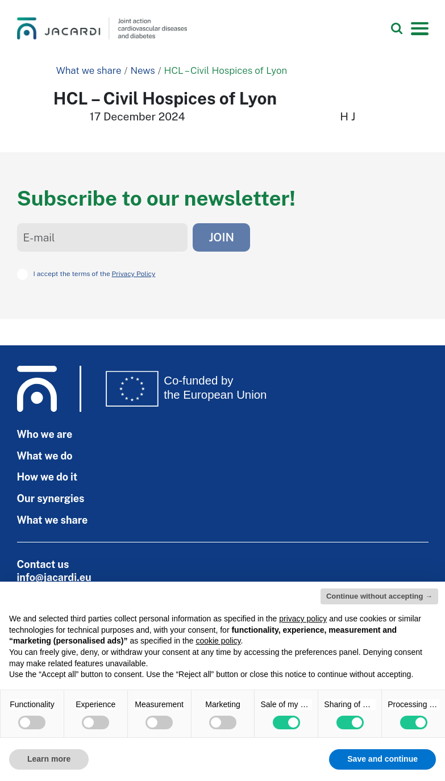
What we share (89, 70)
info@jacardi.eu (54, 577)
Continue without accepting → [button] (379, 596)
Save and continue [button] (382, 758)
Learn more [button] (48, 758)
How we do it (47, 477)
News (142, 70)
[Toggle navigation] (419, 28)
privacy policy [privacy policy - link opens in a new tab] (303, 618)
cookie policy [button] (218, 640)
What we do (45, 456)
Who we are (45, 434)
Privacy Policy (134, 274)
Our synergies (51, 498)
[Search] (396, 28)
